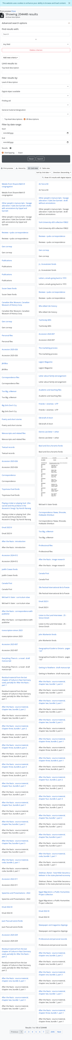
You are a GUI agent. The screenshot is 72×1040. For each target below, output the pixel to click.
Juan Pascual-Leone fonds (12, 923)
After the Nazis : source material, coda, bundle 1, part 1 (52, 856)
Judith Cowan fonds (10, 569)
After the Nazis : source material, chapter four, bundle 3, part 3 (52, 799)
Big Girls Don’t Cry (9, 405)
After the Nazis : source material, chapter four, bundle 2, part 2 (52, 780)
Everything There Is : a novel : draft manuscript (16, 659)
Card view (33, 168)
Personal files (7, 335)
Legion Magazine (45, 362)
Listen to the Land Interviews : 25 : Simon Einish (52, 616)
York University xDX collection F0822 (53, 222)
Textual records (8, 447)
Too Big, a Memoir (9, 391)
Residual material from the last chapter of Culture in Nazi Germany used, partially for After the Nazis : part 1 (16, 681)
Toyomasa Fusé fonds (11, 489)
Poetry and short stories (12, 419)
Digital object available (11, 91)
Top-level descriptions (13, 119)
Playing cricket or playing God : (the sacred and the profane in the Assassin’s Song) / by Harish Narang (16, 505)
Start (4, 129)
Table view (45, 168)
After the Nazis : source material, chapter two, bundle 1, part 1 (52, 994)
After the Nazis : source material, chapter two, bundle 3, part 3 (52, 722)
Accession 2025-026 (10, 349)
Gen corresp (7, 246)
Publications (7, 260)
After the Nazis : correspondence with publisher (17, 612)
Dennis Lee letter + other (49, 432)
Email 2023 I (43, 601)
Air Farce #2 (43, 184)
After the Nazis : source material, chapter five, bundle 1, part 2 (52, 818)
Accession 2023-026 (10, 461)
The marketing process (48, 348)
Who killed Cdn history (48, 306)
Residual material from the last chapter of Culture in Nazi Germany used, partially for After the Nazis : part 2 (16, 955)
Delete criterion (36, 50)
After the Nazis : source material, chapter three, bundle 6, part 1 (52, 760)
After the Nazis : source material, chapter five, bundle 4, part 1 (52, 837)
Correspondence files (10, 377)
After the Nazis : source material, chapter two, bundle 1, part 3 (15, 1000)
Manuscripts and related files (14, 433)
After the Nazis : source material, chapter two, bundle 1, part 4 (52, 684)
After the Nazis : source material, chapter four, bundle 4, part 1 (15, 803)
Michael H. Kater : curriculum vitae (16, 597)
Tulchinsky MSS (45, 320)
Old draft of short (46, 418)
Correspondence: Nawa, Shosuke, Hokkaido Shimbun (52, 513)
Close (13, 11)
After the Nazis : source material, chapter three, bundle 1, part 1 (52, 1013)
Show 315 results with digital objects (56, 177)
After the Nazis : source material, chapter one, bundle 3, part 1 (15, 981)
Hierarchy (20, 168)
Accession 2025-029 (10, 937)
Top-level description (10, 68)
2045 (53, 1032)
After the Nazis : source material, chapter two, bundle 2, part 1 (52, 703)
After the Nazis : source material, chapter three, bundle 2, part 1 (52, 741)
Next (59, 1032)
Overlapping (9, 153)
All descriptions (32, 119)
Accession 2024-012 (10, 555)
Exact (20, 153)
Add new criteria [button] (10, 57)
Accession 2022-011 (10, 879)
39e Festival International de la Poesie (54, 587)
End (3, 138)
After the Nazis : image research (52, 559)
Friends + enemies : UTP (48, 404)
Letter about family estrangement (52, 376)
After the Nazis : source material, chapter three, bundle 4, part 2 (15, 746)
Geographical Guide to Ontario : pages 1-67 (54, 649)
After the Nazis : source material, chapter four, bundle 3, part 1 (15, 784)
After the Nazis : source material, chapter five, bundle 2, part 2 (15, 822)
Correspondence (9, 475)
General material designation (14, 110)
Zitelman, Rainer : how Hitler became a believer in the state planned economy (54, 875)
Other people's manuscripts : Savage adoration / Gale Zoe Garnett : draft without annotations (54, 200)
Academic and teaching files (50, 390)
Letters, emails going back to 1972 (52, 278)
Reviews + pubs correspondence (15, 232)
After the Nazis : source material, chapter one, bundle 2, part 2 (52, 955)
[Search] (36, 34)
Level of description (10, 82)
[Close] (69, 3)
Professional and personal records (53, 940)
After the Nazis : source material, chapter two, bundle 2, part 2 (15, 708)
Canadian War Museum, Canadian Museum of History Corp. (15, 303)
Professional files (46, 545)
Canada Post (44, 573)
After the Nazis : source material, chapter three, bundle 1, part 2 (15, 727)
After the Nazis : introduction (13, 541)
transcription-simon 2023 (12, 630)
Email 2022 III (7, 909)
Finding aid (6, 101)
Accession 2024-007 (47, 334)
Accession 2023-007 (10, 644)
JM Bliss (5, 363)
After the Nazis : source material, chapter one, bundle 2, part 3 (52, 975)
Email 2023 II (7, 527)
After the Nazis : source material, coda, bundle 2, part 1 (15, 861)
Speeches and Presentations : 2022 (29, 896)
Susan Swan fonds (9, 288)
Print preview (7, 168)
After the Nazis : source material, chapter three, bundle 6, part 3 (15, 765)
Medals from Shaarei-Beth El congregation (13, 185)
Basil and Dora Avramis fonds (51, 446)
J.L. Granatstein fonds (47, 264)
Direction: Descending (61, 172)
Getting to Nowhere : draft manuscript (54, 667)
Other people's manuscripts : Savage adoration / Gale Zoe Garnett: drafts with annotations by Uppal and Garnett (17, 207)
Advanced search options (14, 23)
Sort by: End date (42, 172)
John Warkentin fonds (47, 634)
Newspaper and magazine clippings (53, 926)
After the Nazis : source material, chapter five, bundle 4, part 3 (15, 842)
